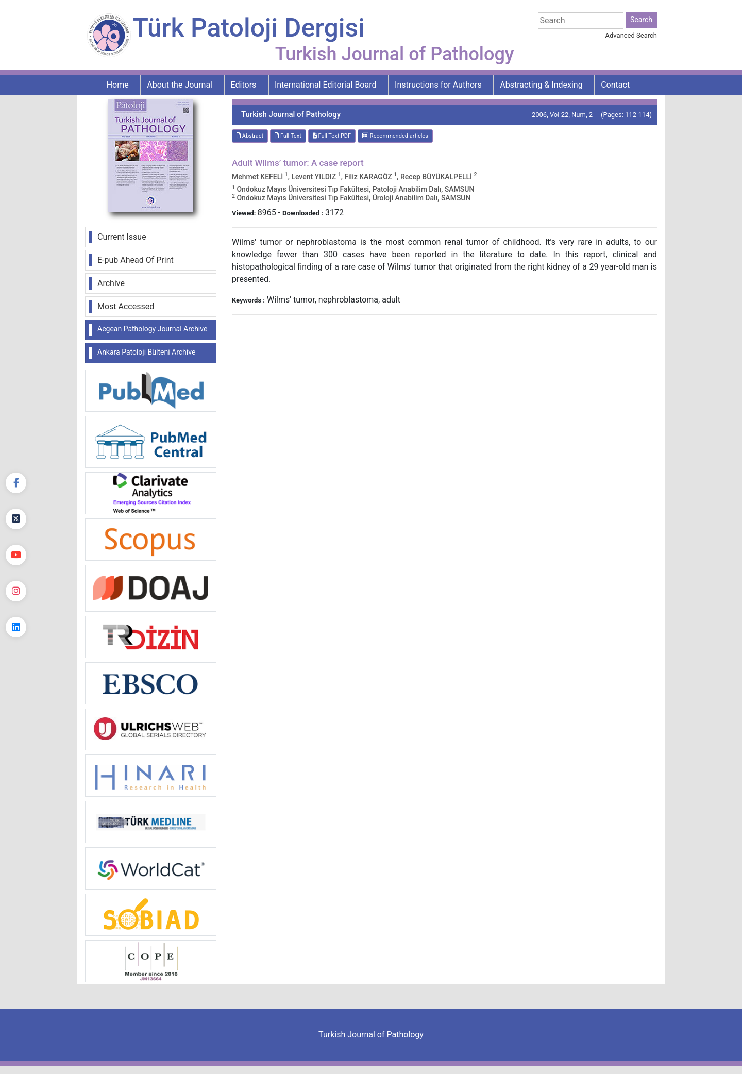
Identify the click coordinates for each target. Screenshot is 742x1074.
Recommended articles (395, 135)
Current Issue (121, 237)
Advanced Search (631, 35)
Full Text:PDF (332, 135)
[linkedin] (16, 627)
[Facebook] (16, 483)
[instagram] (16, 591)
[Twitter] (16, 519)
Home (118, 85)
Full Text (288, 135)
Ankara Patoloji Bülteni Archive (146, 352)
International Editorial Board (326, 85)
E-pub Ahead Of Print (135, 260)
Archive (111, 283)
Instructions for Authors (438, 85)
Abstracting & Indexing (541, 85)
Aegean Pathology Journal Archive (152, 329)
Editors (244, 85)
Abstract (250, 135)
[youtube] (16, 555)
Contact (615, 85)
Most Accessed (125, 306)
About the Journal (179, 85)
